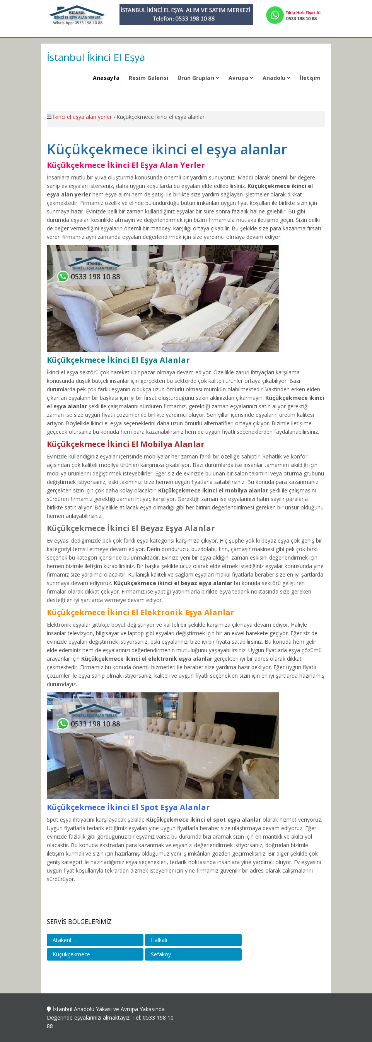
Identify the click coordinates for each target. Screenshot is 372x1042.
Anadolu (276, 77)
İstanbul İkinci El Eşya (96, 57)
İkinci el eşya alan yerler (82, 116)
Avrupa (241, 77)
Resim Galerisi (148, 77)
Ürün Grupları (198, 77)
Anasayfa (106, 77)
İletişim (310, 77)
